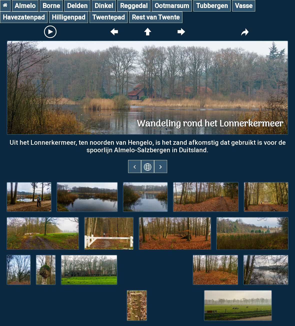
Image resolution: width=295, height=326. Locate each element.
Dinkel (104, 6)
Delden (77, 6)
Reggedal (134, 6)
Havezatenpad (24, 17)
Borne (51, 6)
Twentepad (108, 17)
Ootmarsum (172, 6)
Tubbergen (212, 6)
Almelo (25, 6)
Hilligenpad (68, 17)
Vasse (243, 6)
